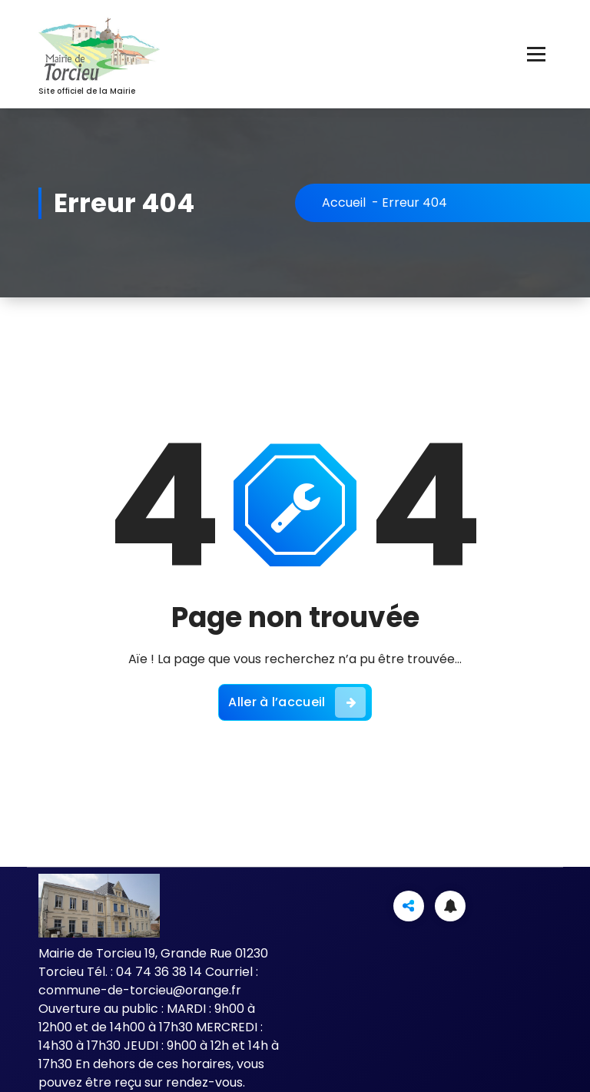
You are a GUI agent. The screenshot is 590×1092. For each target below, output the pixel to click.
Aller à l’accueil (296, 702)
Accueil (344, 202)
